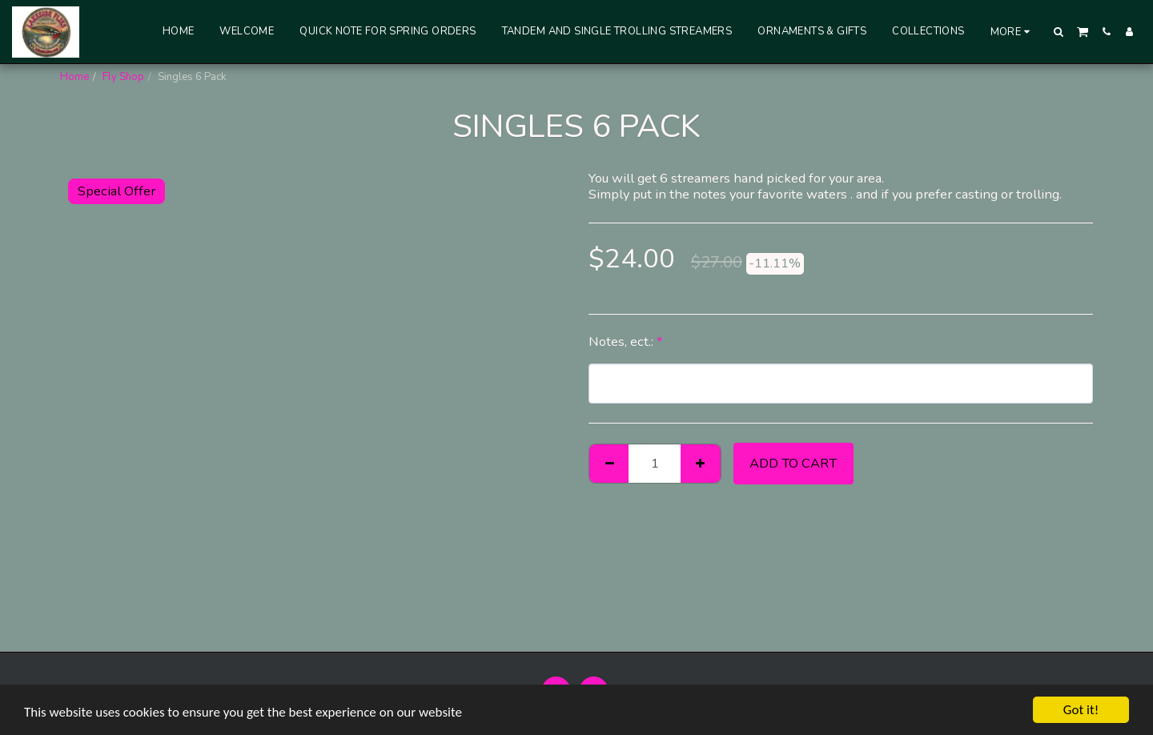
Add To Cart (793, 463)
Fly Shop (123, 77)
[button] (1059, 31)
